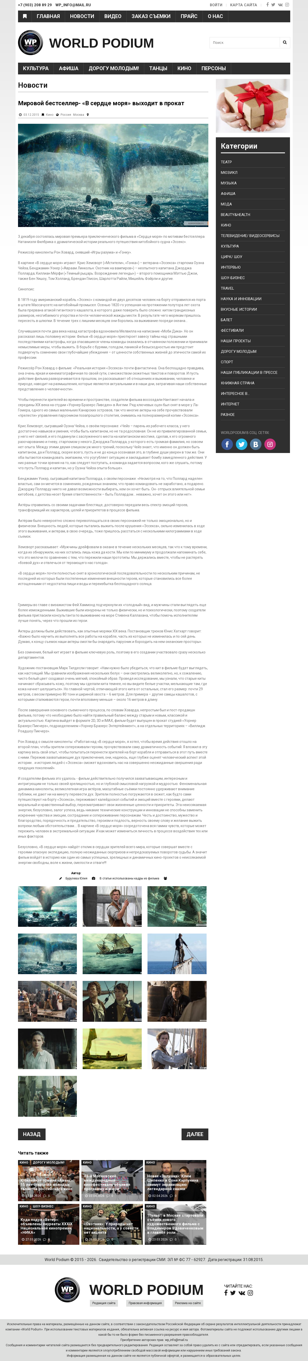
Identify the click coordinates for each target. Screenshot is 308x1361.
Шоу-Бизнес (43, 1206)
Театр (226, 162)
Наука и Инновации (241, 299)
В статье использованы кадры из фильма (129, 878)
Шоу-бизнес (233, 278)
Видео (112, 16)
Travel (227, 288)
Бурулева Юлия (76, 878)
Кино (184, 68)
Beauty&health (235, 214)
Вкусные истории (239, 309)
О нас (215, 16)
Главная (48, 16)
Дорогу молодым (238, 351)
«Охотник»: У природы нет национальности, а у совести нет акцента (111, 1228)
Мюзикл (229, 172)
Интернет (230, 404)
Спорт (227, 362)
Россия (66, 115)
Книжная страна (237, 383)
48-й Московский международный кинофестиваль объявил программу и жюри (107, 1182)
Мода (226, 204)
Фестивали (232, 330)
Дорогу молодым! (114, 68)
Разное (228, 414)
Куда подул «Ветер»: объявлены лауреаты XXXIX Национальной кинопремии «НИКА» (47, 1226)
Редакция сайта (103, 1303)
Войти (215, 5)
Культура (36, 68)
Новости (82, 16)
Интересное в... (235, 393)
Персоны (214, 68)
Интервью (231, 267)
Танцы (158, 68)
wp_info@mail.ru (176, 1340)
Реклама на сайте (188, 1303)
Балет (226, 320)
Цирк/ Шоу (231, 257)
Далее (195, 1134)
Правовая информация (145, 1303)
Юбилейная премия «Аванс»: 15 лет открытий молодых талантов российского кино (47, 1184)
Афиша (68, 68)
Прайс (189, 16)
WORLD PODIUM (109, 42)
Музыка (229, 183)
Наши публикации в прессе (249, 372)
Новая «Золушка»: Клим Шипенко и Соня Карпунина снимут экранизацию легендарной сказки (172, 1182)
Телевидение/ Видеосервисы (250, 236)
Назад (32, 1134)
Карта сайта (243, 5)
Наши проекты (236, 341)
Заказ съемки (151, 16)
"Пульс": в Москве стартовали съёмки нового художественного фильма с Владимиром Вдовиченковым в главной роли (175, 1224)
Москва (78, 115)
